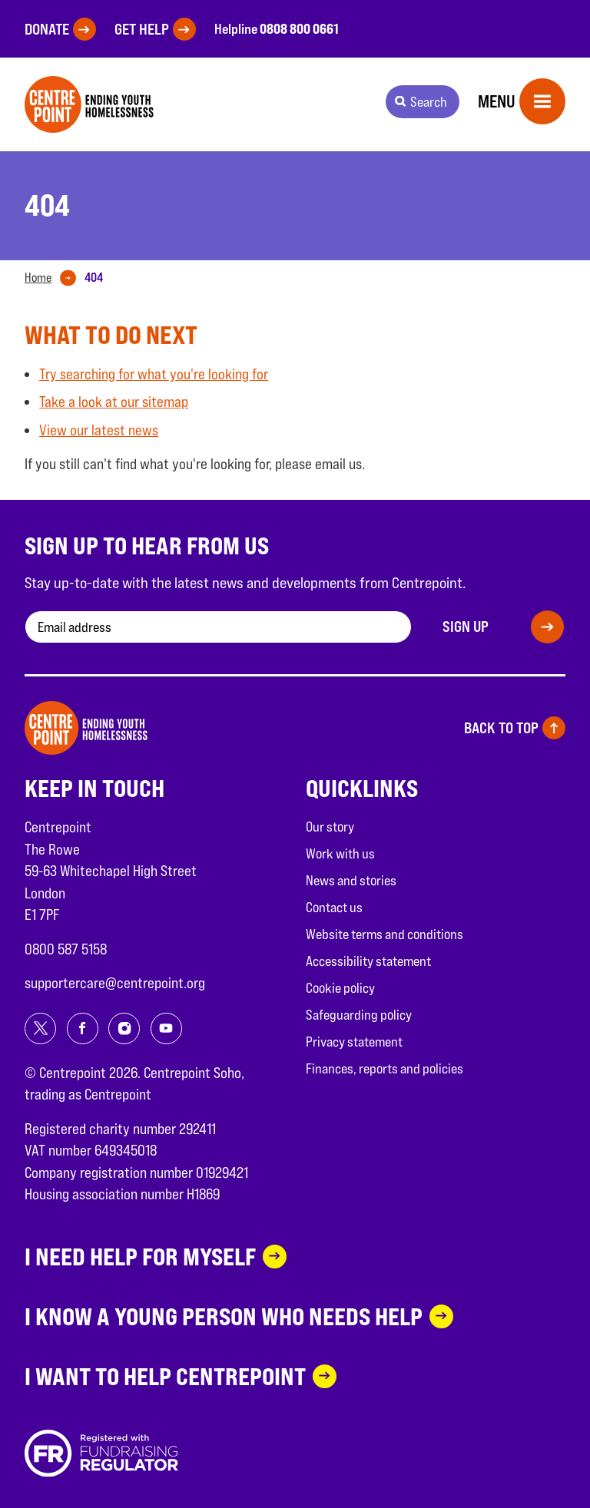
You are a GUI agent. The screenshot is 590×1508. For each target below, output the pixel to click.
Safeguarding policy (359, 1015)
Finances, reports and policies (384, 1068)
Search (428, 102)
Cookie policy (340, 988)
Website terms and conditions (384, 934)
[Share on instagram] (124, 1028)
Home (38, 277)
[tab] (53, 278)
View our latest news (98, 430)
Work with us (340, 853)
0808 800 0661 (299, 28)
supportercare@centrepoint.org (115, 982)
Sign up (465, 626)
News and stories (351, 880)
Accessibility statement (368, 961)
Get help (141, 29)
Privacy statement (354, 1041)
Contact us (334, 907)
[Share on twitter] (40, 1028)
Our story (330, 826)
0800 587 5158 (66, 949)
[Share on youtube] (166, 1028)
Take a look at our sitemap (113, 401)
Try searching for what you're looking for (153, 373)
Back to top (501, 728)
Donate (47, 29)
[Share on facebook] (82, 1028)
